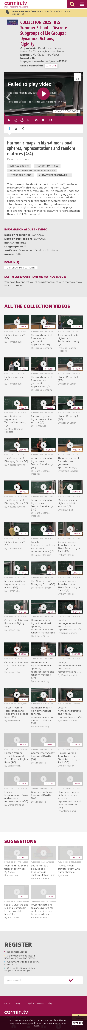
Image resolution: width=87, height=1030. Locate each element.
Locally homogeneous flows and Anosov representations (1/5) (42, 547)
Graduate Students (46, 250)
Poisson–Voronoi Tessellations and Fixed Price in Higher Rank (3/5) (16, 712)
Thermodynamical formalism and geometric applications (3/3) (68, 463)
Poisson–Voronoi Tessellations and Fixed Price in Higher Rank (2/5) (69, 586)
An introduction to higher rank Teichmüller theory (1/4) (68, 340)
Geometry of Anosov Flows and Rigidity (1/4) (16, 623)
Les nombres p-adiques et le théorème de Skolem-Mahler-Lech (43, 870)
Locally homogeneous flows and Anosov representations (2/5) (70, 625)
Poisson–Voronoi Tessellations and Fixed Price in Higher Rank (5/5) (69, 757)
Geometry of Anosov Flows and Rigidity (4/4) (42, 795)
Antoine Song (20, 159)
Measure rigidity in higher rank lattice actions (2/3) (68, 503)
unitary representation (54, 175)
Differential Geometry (21, 268)
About (7, 1003)
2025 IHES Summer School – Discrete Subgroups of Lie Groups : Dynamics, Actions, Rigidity (43, 33)
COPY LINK (51, 66)
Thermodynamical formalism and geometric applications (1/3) (41, 340)
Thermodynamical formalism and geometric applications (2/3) (41, 382)
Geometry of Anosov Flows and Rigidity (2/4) (16, 665)
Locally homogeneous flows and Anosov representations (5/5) (16, 797)
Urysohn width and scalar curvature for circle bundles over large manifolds (42, 909)
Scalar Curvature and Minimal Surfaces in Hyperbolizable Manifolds (16, 909)
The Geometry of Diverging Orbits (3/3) (43, 583)
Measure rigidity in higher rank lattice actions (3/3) (14, 584)
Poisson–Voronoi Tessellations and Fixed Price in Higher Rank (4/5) (16, 757)
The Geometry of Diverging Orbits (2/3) (16, 502)
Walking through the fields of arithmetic (16, 867)
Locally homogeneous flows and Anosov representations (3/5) (70, 667)
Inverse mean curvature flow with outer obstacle (69, 868)
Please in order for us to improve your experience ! (38, 12)
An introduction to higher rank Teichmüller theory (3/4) (42, 463)
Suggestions (20, 841)
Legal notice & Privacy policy (39, 1003)
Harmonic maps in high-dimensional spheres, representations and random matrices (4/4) (69, 800)
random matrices (47, 166)
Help (18, 1003)
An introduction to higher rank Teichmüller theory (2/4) (15, 421)
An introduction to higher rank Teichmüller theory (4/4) (42, 505)
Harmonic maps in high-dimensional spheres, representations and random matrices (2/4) (42, 670)
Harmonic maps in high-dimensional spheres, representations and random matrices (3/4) (42, 715)
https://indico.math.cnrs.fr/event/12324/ (43, 61)
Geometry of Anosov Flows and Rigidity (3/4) (42, 755)
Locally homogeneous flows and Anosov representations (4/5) (70, 712)
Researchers (26, 250)
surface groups (19, 166)
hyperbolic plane (20, 175)
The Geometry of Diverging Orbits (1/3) (16, 460)
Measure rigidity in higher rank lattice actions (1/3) (41, 419)
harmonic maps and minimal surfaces (32, 170)
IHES (23, 242)
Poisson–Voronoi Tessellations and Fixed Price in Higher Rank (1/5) (69, 547)
